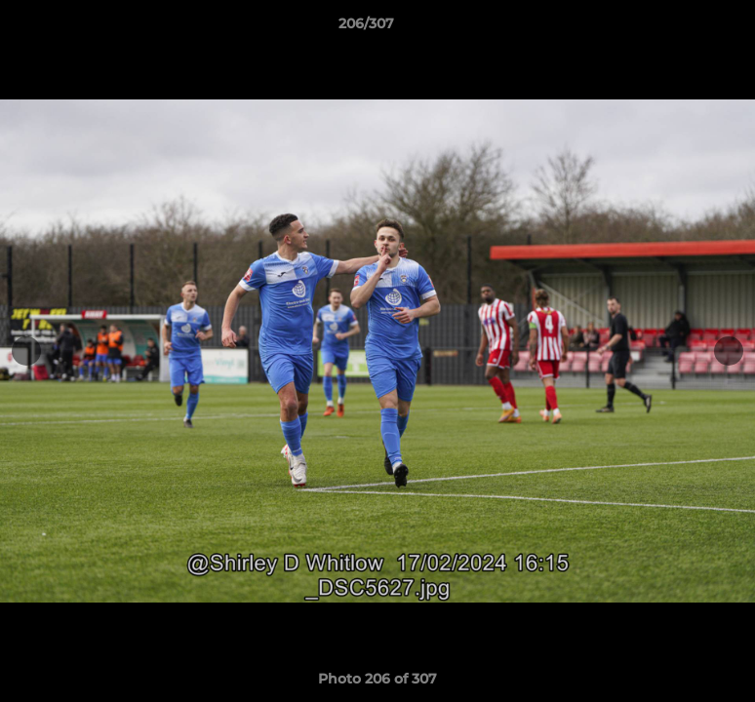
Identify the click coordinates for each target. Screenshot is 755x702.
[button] (673, 28)
